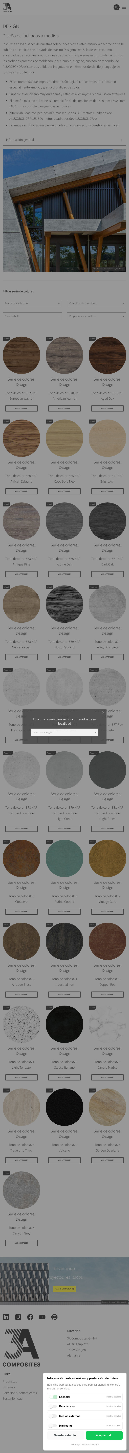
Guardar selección (65, 1435)
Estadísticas (67, 1406)
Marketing (65, 1425)
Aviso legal (75, 1444)
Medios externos (69, 1416)
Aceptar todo (104, 1435)
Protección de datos (90, 1444)
